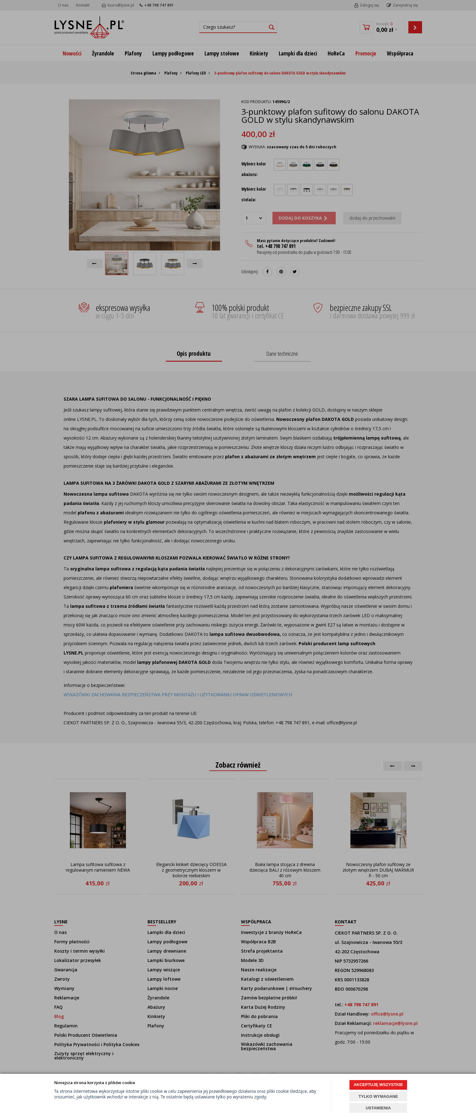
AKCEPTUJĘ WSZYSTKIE (378, 1084)
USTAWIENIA (378, 1108)
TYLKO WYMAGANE (378, 1096)
